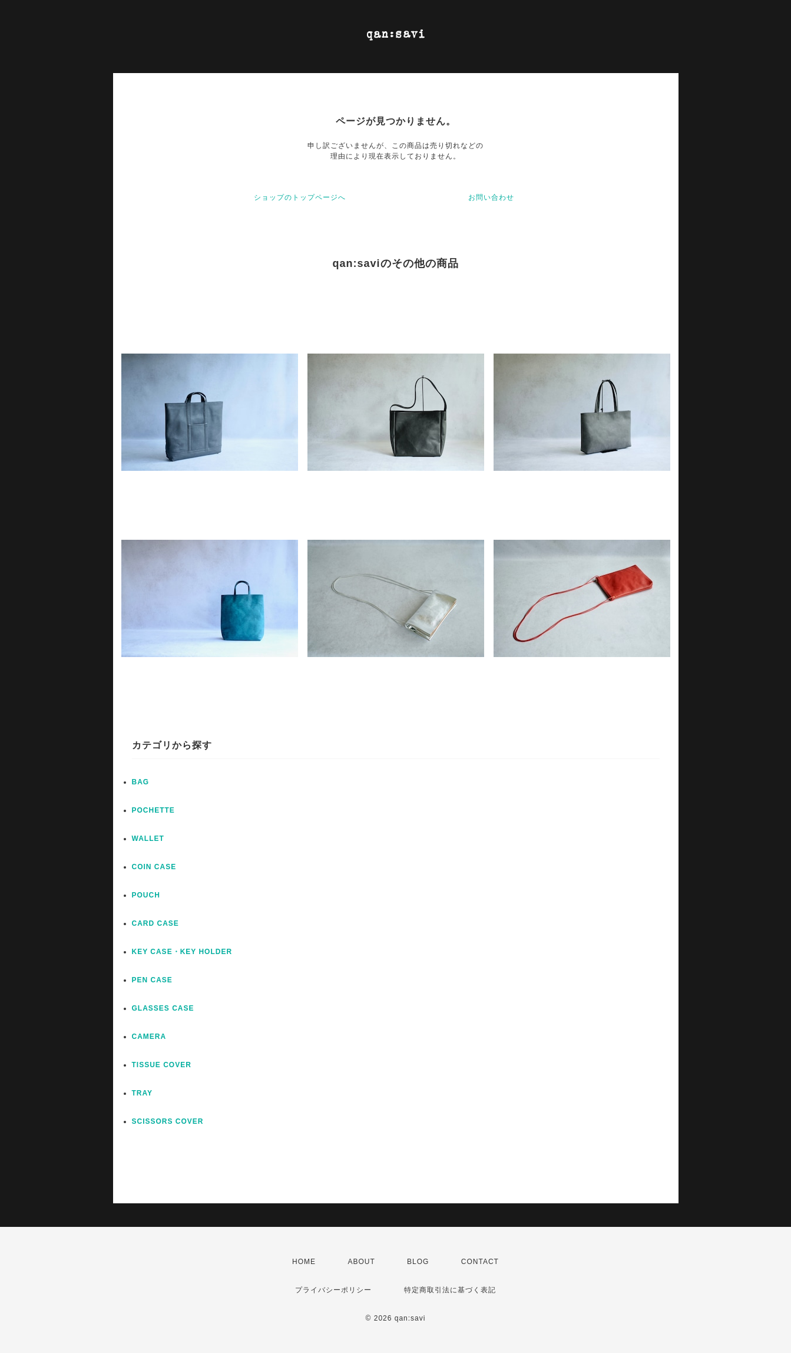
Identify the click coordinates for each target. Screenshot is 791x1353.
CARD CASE (155, 923)
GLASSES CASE (163, 1008)
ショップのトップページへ (300, 197)
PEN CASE (152, 980)
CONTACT (480, 1262)
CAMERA (149, 1036)
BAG (141, 782)
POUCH (146, 895)
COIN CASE (154, 867)
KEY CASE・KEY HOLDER (182, 952)
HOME (304, 1262)
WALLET (148, 838)
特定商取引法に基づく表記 (450, 1290)
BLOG (418, 1262)
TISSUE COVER (161, 1065)
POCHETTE (153, 810)
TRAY (142, 1093)
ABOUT (361, 1262)
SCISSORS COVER (168, 1121)
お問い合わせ (491, 197)
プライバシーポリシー (333, 1290)
